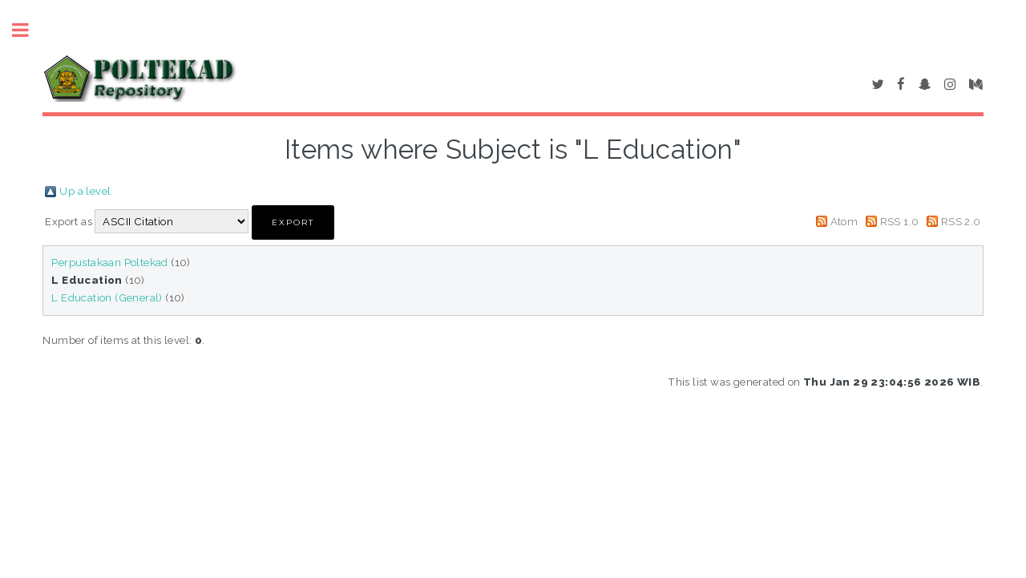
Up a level (85, 190)
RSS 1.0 (899, 221)
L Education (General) (106, 297)
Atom (844, 221)
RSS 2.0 (961, 221)
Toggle (29, 30)
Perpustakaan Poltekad (109, 262)
